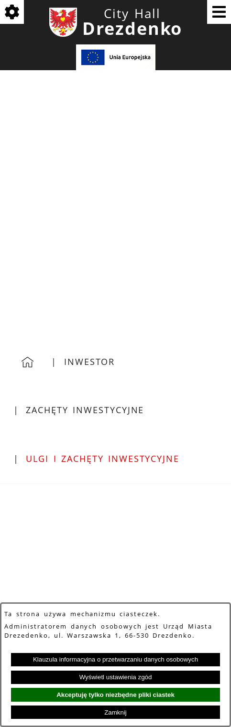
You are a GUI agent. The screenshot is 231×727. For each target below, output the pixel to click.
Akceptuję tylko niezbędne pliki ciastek (115, 694)
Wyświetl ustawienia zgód (115, 677)
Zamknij (115, 712)
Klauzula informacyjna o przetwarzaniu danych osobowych (115, 659)
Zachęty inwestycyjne (85, 410)
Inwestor (89, 361)
